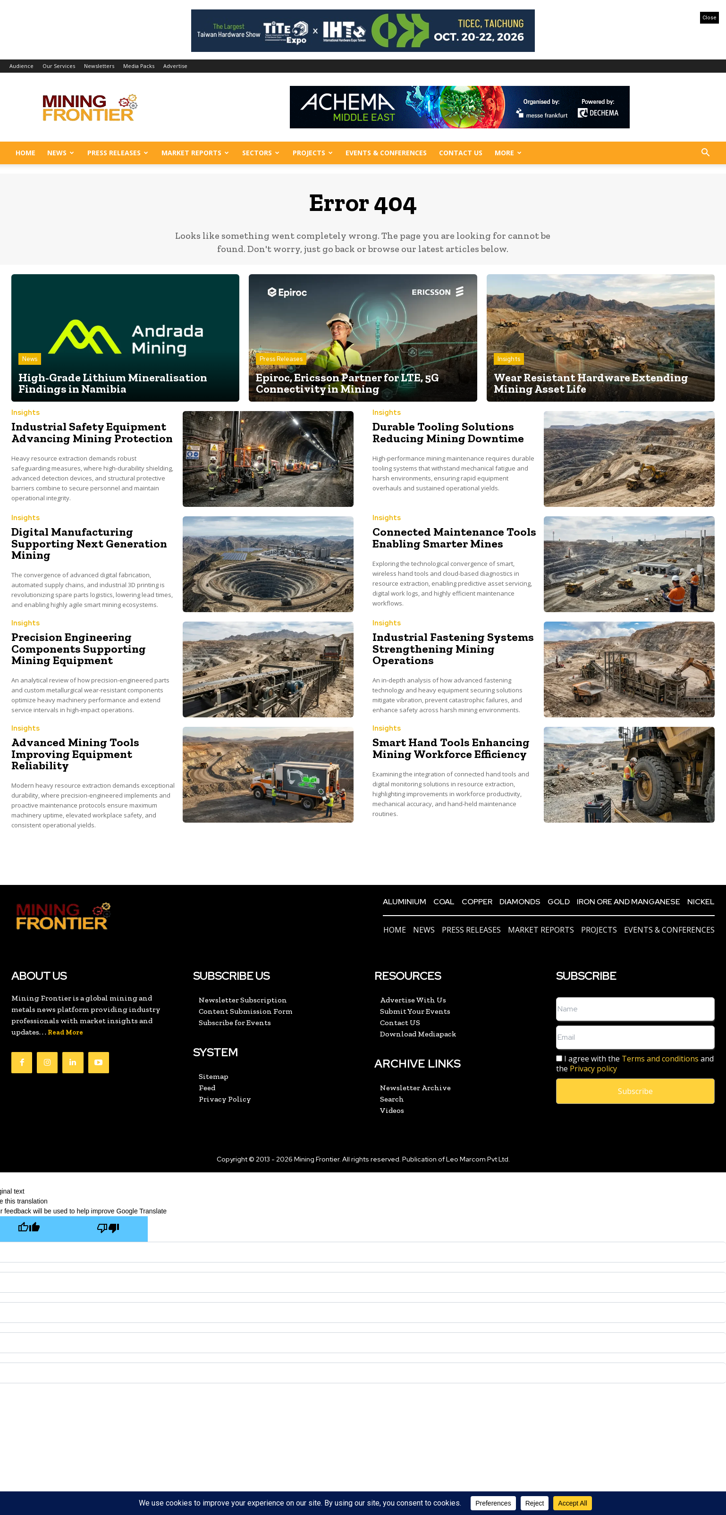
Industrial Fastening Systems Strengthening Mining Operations (451, 649)
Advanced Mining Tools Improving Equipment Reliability (73, 754)
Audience (21, 65)
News (60, 152)
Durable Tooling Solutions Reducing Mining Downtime (447, 432)
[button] (705, 153)
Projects (313, 152)
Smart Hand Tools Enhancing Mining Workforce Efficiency (449, 748)
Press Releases (117, 152)
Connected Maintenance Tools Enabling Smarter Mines (452, 537)
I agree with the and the (635, 1064)
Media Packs (138, 65)
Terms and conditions (660, 1058)
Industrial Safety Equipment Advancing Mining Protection (90, 432)
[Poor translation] (108, 1229)
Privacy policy (593, 1068)
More (508, 152)
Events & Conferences (386, 152)
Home (25, 152)
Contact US (460, 152)
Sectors (260, 152)
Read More (65, 1032)
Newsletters (99, 65)
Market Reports (195, 152)
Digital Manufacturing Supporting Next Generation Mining (86, 543)
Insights (509, 359)
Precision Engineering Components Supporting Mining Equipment (77, 649)
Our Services (58, 65)
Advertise (175, 65)
